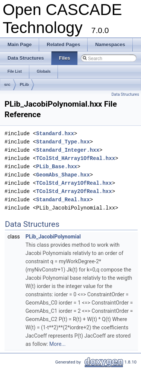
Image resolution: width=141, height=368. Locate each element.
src (7, 84)
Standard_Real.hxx (63, 199)
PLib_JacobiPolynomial (53, 237)
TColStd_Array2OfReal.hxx (74, 191)
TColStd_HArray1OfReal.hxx (75, 158)
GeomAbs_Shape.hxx (63, 174)
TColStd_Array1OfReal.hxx (74, 183)
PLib (24, 84)
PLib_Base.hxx (56, 166)
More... (57, 344)
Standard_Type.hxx (63, 141)
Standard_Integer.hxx (67, 150)
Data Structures (125, 94)
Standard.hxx (55, 133)
